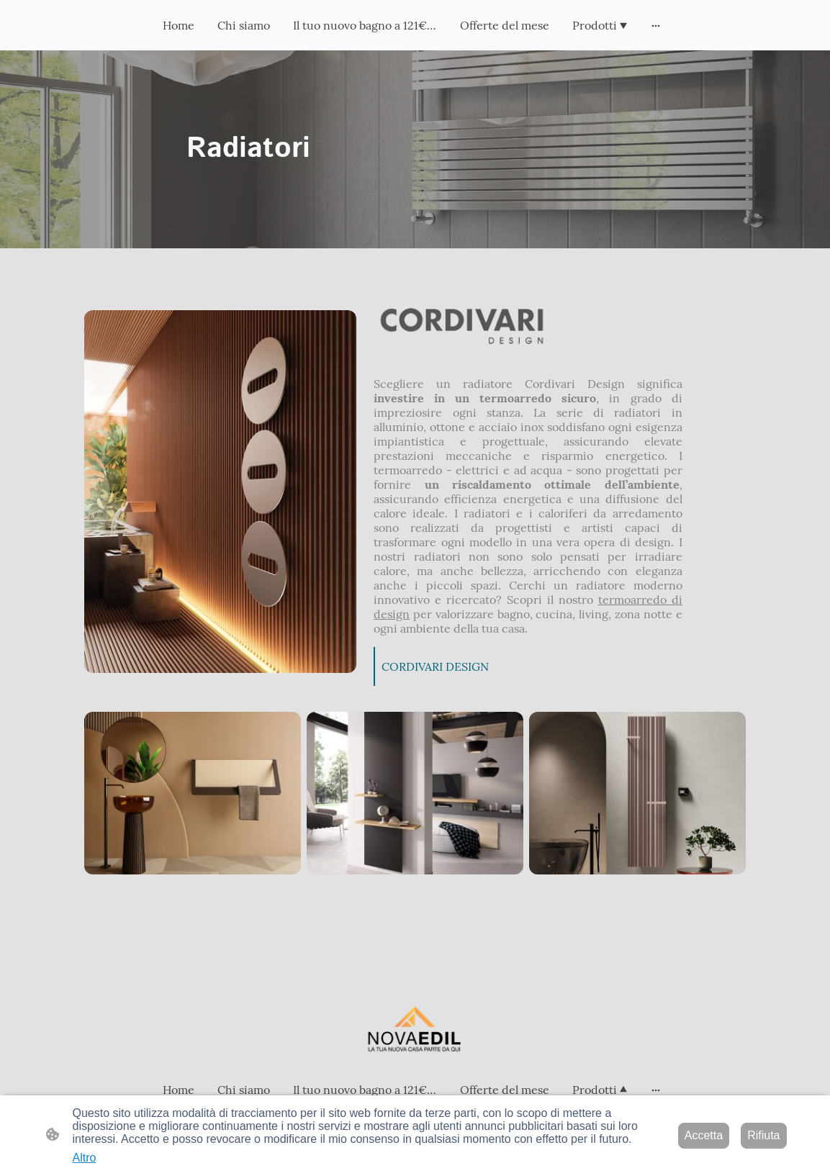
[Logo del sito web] (415, 1032)
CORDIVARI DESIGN (435, 666)
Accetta (704, 1135)
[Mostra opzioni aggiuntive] (655, 25)
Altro (84, 1158)
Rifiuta (763, 1135)
